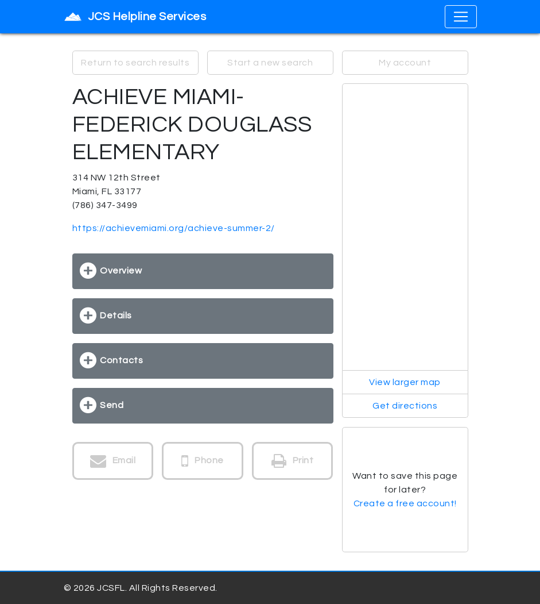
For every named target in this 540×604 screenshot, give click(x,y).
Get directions (404, 405)
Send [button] (111, 405)
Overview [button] (121, 270)
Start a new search (270, 62)
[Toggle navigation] (461, 16)
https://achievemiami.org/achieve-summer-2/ (173, 228)
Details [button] (116, 315)
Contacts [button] (121, 360)
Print (292, 461)
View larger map (405, 382)
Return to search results (135, 62)
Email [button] (113, 461)
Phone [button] (202, 461)
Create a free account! (405, 503)
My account (405, 62)
